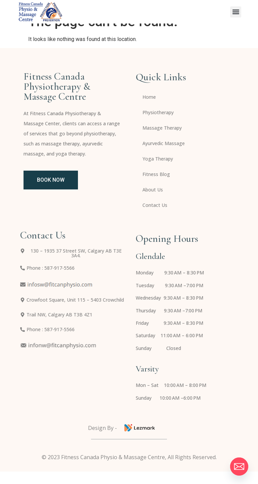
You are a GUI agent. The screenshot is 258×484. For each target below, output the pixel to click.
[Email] (239, 466)
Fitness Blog (156, 186)
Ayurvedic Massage (163, 155)
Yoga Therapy (157, 171)
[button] (235, 11)
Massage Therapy (162, 140)
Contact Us (154, 217)
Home (149, 109)
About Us (152, 202)
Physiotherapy (158, 125)
